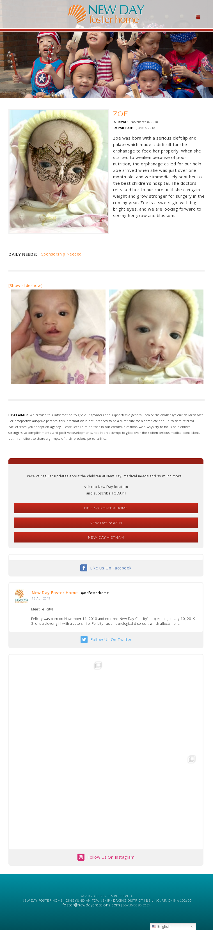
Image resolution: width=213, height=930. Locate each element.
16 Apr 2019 (41, 598)
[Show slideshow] (25, 285)
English (161, 926)
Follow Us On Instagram (110, 857)
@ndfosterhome (95, 593)
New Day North (106, 523)
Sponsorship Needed (61, 254)
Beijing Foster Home (106, 508)
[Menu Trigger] (198, 17)
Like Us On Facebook (111, 568)
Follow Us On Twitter (111, 639)
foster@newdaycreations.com (91, 905)
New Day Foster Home (55, 592)
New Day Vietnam (106, 537)
